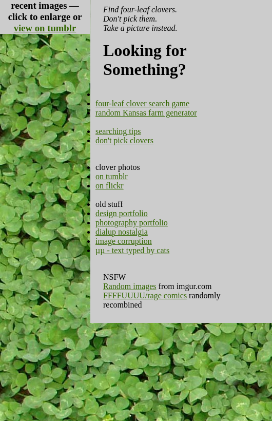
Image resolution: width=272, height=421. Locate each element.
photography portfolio (131, 222)
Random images (130, 286)
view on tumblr (45, 28)
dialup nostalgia (121, 231)
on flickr (109, 185)
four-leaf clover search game (142, 103)
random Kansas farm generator (146, 112)
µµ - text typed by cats (132, 250)
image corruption (123, 241)
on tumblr (111, 176)
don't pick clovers (124, 140)
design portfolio (121, 213)
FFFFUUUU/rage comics (145, 295)
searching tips (118, 131)
